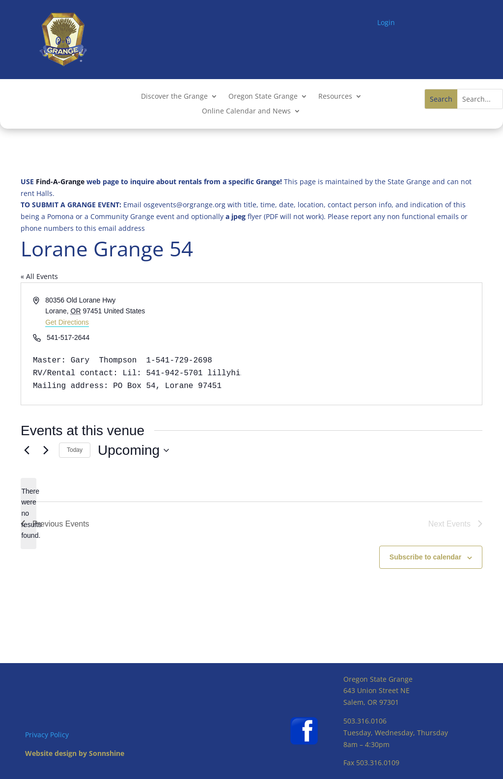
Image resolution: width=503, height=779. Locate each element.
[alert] (28, 513)
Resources (335, 97)
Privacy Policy (47, 734)
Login (386, 22)
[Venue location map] (366, 344)
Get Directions (67, 322)
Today (75, 449)
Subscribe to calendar (425, 557)
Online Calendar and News (246, 111)
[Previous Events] (26, 450)
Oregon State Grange (263, 97)
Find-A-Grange (60, 181)
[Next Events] (46, 450)
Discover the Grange (174, 97)
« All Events (39, 276)
